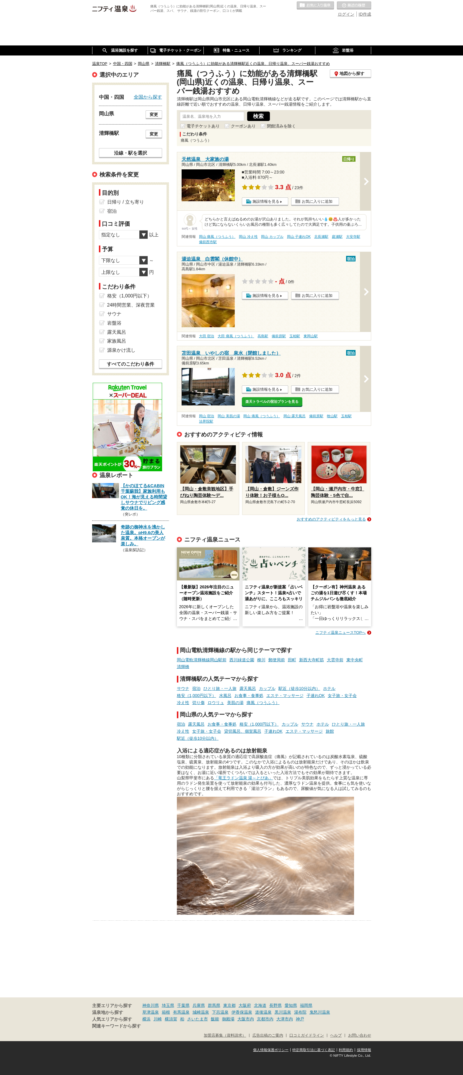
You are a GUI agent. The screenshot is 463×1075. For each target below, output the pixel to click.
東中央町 (354, 659)
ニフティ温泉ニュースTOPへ (340, 632)
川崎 (158, 1019)
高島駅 (262, 336)
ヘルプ (336, 1035)
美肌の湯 (235, 702)
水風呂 (225, 695)
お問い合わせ (359, 1035)
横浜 (146, 1019)
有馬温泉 (181, 1012)
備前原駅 (279, 336)
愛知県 (291, 1005)
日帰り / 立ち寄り (125, 201)
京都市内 (265, 1019)
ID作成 (365, 14)
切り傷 (198, 702)
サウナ (183, 688)
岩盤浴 (114, 322)
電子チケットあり (203, 126)
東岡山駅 (311, 336)
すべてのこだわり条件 (130, 363)
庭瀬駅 (337, 237)
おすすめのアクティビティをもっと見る (331, 519)
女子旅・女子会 (342, 695)
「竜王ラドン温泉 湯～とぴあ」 (243, 777)
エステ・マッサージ (285, 695)
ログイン (346, 14)
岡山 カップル (272, 237)
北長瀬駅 (321, 237)
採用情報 (364, 1050)
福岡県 (306, 1005)
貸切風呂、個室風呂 (242, 731)
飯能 (215, 1019)
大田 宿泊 (206, 336)
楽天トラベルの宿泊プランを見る (272, 402)
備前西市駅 (208, 242)
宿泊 (196, 688)
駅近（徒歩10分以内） (299, 688)
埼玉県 (168, 1005)
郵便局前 (276, 659)
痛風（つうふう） (263, 702)
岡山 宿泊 (206, 416)
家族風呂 (116, 340)
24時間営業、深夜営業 (131, 304)
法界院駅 (206, 421)
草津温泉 (150, 1012)
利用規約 (346, 1050)
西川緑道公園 (241, 659)
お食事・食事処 (248, 695)
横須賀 (171, 1019)
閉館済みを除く (281, 126)
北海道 (260, 1005)
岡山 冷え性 (248, 237)
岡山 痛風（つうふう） (217, 237)
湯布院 (300, 1012)
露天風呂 (247, 688)
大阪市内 (245, 1019)
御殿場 (228, 1019)
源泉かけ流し (121, 350)
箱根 (166, 1012)
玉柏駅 (294, 336)
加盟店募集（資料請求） (225, 1035)
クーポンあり (243, 126)
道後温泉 (263, 1012)
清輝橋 (183, 666)
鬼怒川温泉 (319, 1012)
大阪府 (245, 1005)
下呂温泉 (220, 1012)
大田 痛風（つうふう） (236, 336)
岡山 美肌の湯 (229, 416)
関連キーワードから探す (116, 1026)
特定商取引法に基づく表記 (313, 1050)
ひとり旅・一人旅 (220, 688)
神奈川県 (150, 1005)
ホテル (329, 688)
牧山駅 (332, 416)
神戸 (300, 1019)
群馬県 (214, 1005)
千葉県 (183, 1005)
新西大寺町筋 (311, 659)
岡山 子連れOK (299, 237)
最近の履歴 (354, 5)
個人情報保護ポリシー (270, 1050)
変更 (154, 114)
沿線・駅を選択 (130, 153)
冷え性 (183, 702)
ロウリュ (216, 702)
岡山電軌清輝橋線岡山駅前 (201, 659)
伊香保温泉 (241, 1012)
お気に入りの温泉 (315, 5)
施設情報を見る (265, 201)
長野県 (275, 1005)
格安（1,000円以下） (196, 695)
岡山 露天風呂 (294, 416)
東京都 (229, 1005)
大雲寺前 (335, 659)
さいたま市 (197, 1019)
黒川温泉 (283, 1012)
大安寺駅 (353, 237)
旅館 (330, 731)
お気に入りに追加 (317, 201)
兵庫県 (199, 1005)
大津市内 (284, 1019)
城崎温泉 (201, 1012)
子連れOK (316, 695)
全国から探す (148, 96)
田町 (292, 659)
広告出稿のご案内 (267, 1035)
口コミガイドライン (306, 1035)
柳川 (261, 659)
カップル (267, 688)
